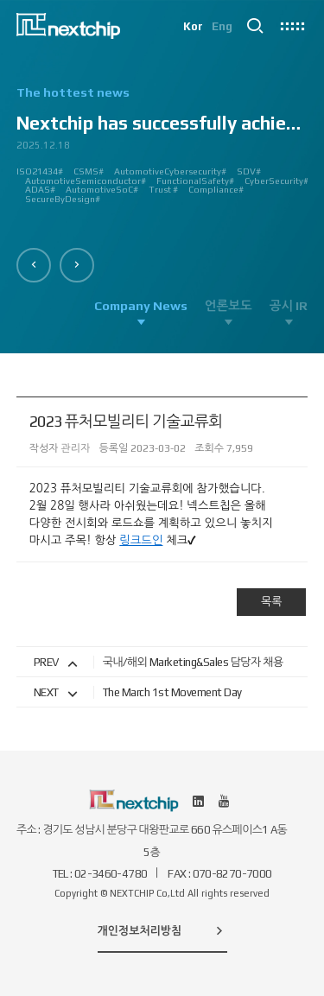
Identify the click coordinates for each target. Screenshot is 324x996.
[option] (162, 151)
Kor (193, 26)
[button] (33, 265)
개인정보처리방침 (162, 930)
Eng (222, 26)
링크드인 (140, 540)
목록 (271, 601)
